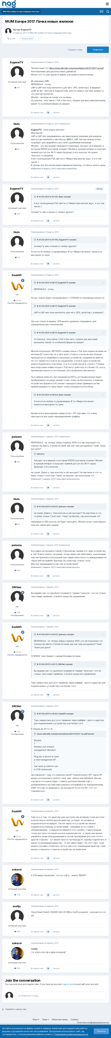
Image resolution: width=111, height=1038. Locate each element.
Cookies (74, 1019)
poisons (17, 436)
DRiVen (16, 587)
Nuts (17, 123)
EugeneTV (26, 29)
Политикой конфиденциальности (71, 1034)
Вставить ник (37, 112)
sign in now (68, 984)
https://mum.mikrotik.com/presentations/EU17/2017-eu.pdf (76, 68)
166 (17, 462)
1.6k (17, 612)
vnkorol (17, 869)
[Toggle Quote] (35, 196)
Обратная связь (60, 1019)
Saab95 (17, 275)
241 (17, 87)
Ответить (98, 49)
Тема (45, 1019)
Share (11, 38)
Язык (36, 1019)
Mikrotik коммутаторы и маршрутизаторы (51, 33)
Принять (101, 1031)
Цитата (56, 112)
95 (17, 149)
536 (17, 931)
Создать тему (75, 49)
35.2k (17, 300)
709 (17, 895)
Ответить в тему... (29, 995)
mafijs (17, 906)
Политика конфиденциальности (93, 1022)
